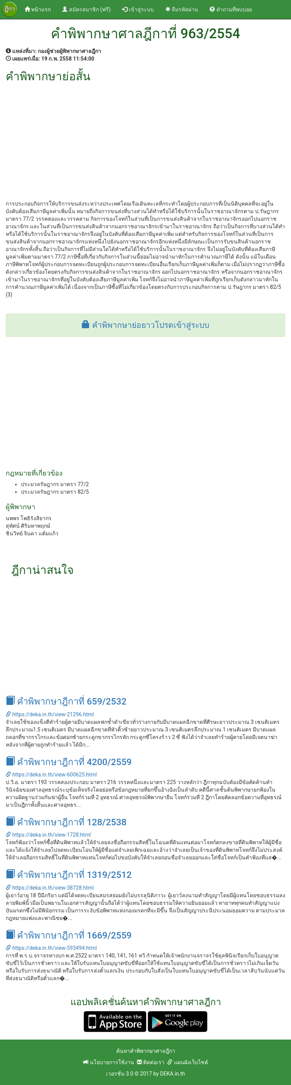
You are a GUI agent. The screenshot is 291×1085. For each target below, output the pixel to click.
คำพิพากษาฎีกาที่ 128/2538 (66, 822)
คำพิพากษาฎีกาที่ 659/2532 (66, 701)
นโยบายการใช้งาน (108, 1062)
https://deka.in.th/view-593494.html (51, 948)
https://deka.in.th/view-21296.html (50, 714)
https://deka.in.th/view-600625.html (51, 775)
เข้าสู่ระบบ (137, 9)
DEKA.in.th (172, 1074)
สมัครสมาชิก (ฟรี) (86, 9)
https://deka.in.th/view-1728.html (48, 835)
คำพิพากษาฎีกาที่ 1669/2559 (68, 935)
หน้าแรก (40, 8)
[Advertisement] (145, 139)
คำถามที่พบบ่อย (231, 9)
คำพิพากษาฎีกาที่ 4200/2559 (68, 762)
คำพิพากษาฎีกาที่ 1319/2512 (68, 875)
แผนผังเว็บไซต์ (187, 1062)
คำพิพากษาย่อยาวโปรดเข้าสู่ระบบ (145, 325)
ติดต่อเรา (150, 1062)
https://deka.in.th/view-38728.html (50, 888)
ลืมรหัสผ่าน (181, 9)
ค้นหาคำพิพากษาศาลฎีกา (145, 1051)
